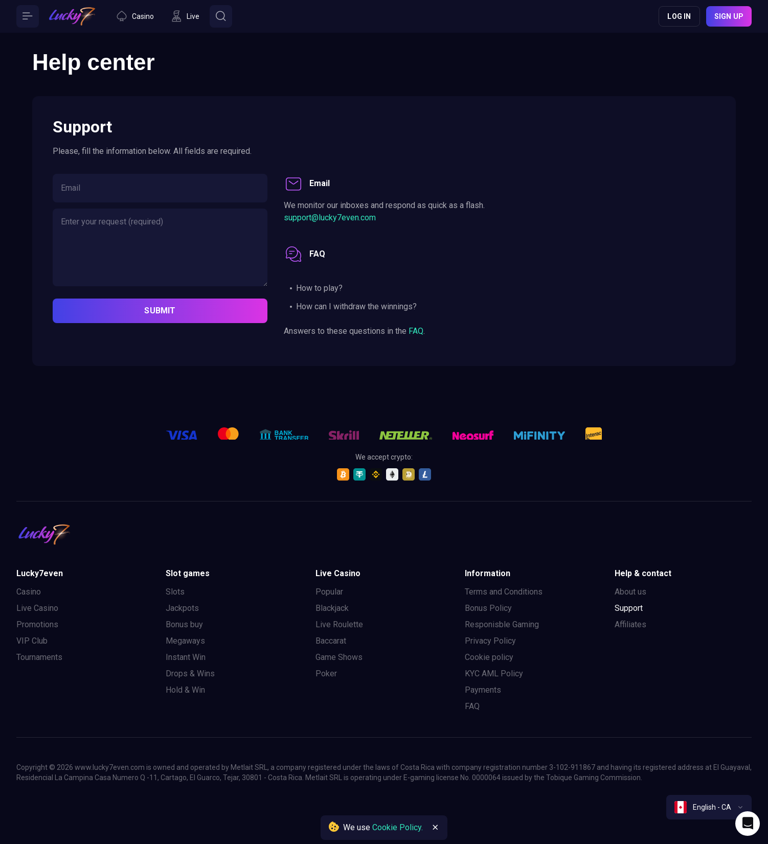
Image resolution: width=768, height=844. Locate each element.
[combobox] (709, 807)
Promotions (37, 624)
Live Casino (37, 608)
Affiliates (630, 624)
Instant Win (186, 657)
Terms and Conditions (504, 592)
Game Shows (339, 657)
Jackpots (182, 608)
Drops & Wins (190, 673)
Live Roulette (339, 624)
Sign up (728, 16)
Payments (483, 690)
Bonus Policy (488, 608)
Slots (175, 592)
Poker (326, 673)
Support (629, 608)
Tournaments (39, 657)
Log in (679, 16)
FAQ (416, 331)
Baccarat (330, 641)
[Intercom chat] (747, 823)
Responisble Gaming (502, 624)
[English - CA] (709, 807)
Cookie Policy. (397, 827)
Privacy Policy (490, 641)
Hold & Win (185, 690)
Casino (28, 592)
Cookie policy (489, 657)
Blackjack (332, 608)
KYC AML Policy (494, 673)
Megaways (185, 641)
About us (630, 592)
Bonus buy (184, 624)
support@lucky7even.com (330, 217)
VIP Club (32, 641)
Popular (329, 592)
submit (159, 310)
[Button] (27, 16)
